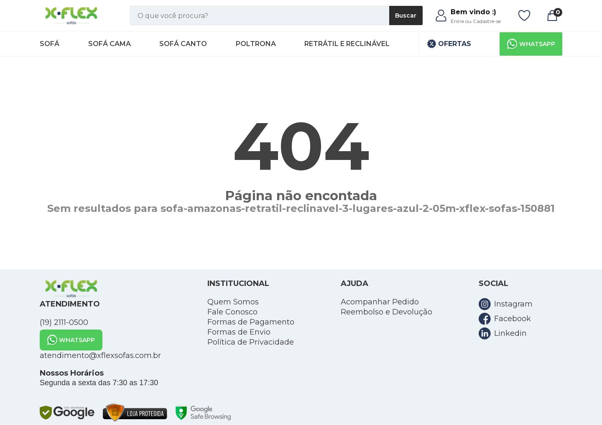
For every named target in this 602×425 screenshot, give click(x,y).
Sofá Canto (183, 44)
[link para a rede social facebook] (520, 319)
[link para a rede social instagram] (520, 304)
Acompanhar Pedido (380, 302)
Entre (457, 21)
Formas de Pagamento (250, 322)
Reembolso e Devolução (386, 312)
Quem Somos (233, 302)
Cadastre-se (487, 21)
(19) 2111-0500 (64, 322)
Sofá (49, 44)
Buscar (405, 15)
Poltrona (256, 44)
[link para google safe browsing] (67, 413)
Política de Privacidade (250, 342)
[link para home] (72, 15)
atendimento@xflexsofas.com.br (100, 355)
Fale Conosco (232, 312)
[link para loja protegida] (135, 412)
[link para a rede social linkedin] (520, 333)
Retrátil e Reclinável (347, 44)
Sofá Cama (109, 44)
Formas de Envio (238, 332)
